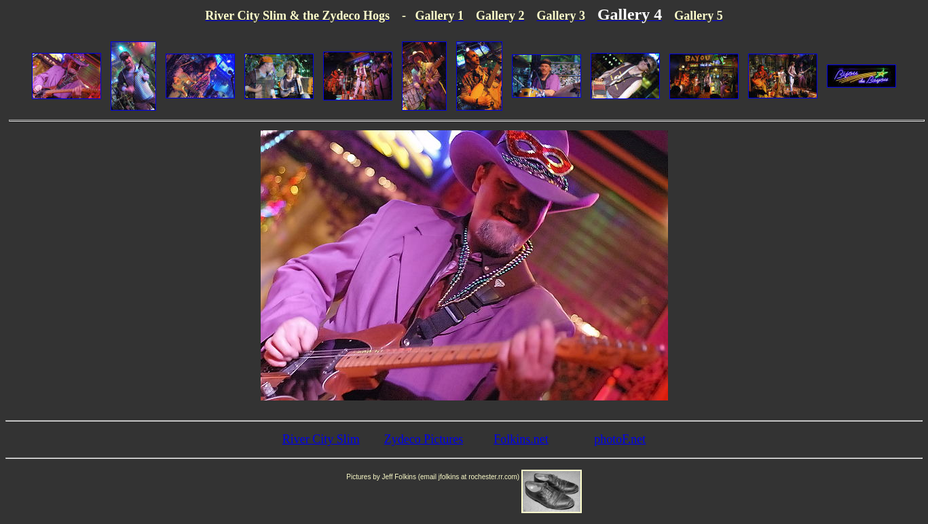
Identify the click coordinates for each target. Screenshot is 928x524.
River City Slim (321, 439)
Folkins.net (521, 439)
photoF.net (620, 439)
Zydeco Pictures (423, 439)
